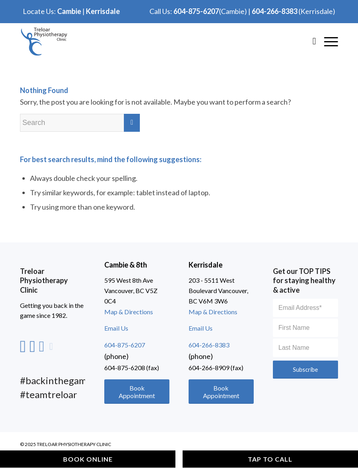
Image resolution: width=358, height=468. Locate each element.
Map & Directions (128, 311)
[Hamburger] (327, 41)
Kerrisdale (103, 11)
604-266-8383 (274, 11)
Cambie (69, 11)
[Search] (310, 41)
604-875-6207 (196, 11)
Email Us (116, 328)
